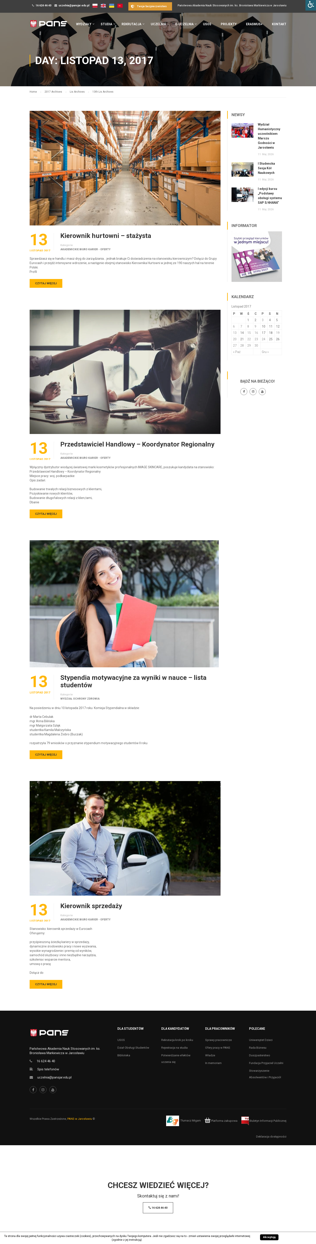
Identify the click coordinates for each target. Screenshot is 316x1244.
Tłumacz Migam (190, 1120)
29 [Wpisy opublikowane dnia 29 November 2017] (249, 345)
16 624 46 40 (43, 5)
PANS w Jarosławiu (79, 1118)
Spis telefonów (48, 1069)
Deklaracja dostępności (271, 1136)
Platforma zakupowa (221, 1120)
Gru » (265, 352)
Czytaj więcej (46, 283)
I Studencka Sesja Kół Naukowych (266, 168)
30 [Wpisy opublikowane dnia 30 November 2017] (256, 345)
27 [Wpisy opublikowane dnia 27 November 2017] (235, 345)
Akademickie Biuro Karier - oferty (85, 249)
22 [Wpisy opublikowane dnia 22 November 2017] (249, 339)
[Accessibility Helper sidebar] (310, 5)
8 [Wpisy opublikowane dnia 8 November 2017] (248, 326)
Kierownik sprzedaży (91, 906)
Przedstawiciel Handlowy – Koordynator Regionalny (137, 444)
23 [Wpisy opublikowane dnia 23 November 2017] (256, 339)
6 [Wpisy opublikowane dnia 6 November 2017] (234, 326)
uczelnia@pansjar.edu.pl (74, 5)
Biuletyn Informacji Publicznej (263, 1120)
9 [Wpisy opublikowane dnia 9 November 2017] (255, 326)
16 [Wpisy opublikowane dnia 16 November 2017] (256, 333)
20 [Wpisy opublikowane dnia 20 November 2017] (235, 339)
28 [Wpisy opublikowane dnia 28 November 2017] (242, 345)
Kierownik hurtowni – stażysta (105, 235)
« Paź (237, 352)
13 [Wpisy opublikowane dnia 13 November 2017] (235, 333)
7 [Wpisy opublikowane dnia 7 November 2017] (241, 326)
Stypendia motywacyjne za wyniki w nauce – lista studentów (133, 681)
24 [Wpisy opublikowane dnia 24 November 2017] (263, 339)
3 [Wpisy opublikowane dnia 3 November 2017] (263, 320)
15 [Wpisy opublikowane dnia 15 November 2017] (249, 333)
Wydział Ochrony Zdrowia (80, 698)
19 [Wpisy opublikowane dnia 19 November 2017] (278, 333)
